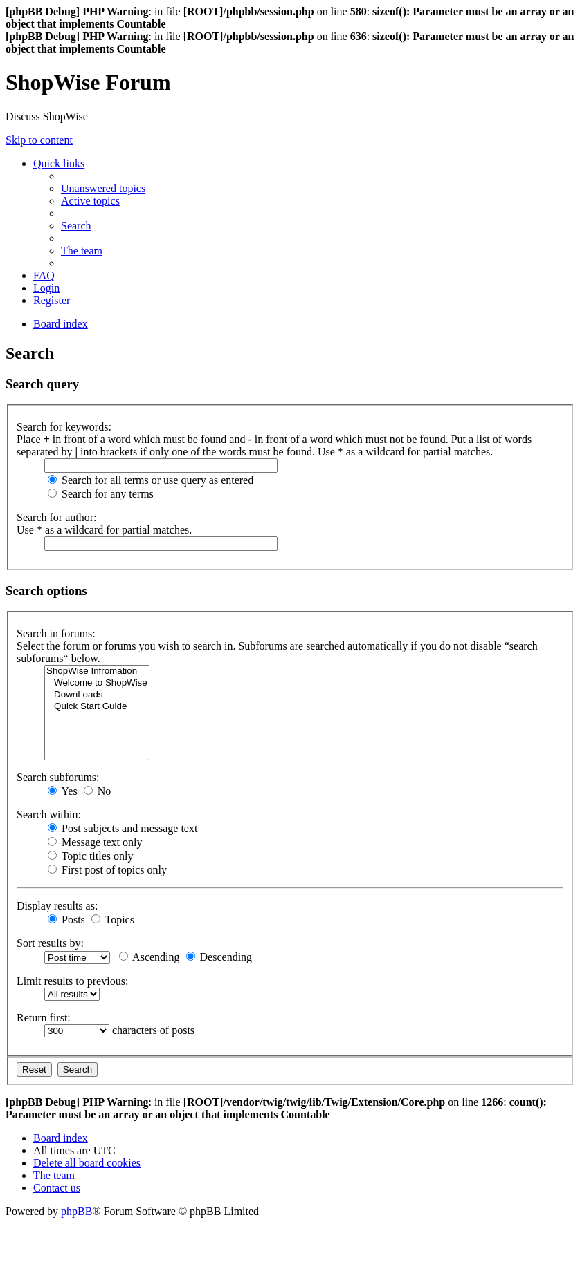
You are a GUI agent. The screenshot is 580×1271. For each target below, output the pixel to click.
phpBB (76, 1211)
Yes (63, 791)
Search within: (49, 814)
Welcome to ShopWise (97, 683)
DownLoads (97, 695)
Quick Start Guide (97, 707)
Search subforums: (58, 777)
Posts (66, 919)
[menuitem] (103, 188)
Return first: (44, 1018)
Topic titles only (90, 856)
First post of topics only (107, 870)
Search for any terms (101, 494)
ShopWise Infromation (97, 671)
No (97, 791)
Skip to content (39, 140)
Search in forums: (56, 633)
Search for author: (57, 517)
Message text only (95, 842)
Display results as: (57, 906)
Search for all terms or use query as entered (150, 480)
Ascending (149, 957)
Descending (219, 957)
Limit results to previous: (72, 981)
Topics (112, 919)
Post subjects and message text (122, 828)
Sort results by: (50, 943)
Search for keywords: (64, 427)
